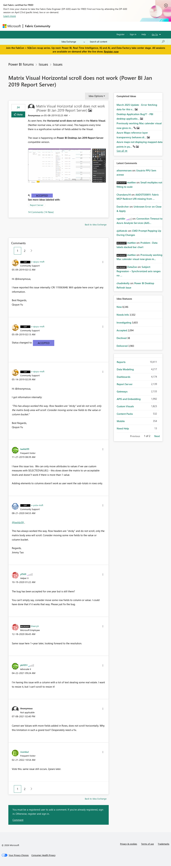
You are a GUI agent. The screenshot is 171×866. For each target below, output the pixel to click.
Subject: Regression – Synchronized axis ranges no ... (138, 271)
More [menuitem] (127, 26)
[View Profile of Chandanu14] (124, 194)
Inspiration (72, 26)
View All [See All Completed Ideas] (122, 151)
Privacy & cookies (128, 843)
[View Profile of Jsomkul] (24, 751)
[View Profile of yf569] (23, 574)
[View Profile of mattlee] (131, 182)
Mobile (121, 421)
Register (121, 34)
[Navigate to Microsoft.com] (12, 26)
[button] (67, 166)
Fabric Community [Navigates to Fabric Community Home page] (37, 26)
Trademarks (163, 843)
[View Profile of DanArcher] (123, 206)
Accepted (42, 195)
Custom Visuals (125, 406)
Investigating (124, 322)
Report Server (36, 205)
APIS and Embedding (129, 399)
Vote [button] (19, 114)
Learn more (9, 16)
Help (143, 34)
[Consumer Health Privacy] (43, 855)
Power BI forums (21, 64)
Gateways (122, 391)
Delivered (122, 345)
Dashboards (123, 376)
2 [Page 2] (25, 251)
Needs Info (123, 314)
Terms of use (147, 843)
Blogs (116, 26)
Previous (135, 436)
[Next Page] (30, 251)
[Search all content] (127, 41)
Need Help (123, 428)
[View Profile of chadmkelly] (123, 283)
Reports (121, 362)
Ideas (86, 26)
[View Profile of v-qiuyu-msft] (37, 261)
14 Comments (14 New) (41, 212)
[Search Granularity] (73, 41)
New (119, 306)
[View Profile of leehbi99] (24, 449)
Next (157, 436)
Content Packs (125, 413)
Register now (111, 51)
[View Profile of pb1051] (24, 665)
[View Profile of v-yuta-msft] (37, 505)
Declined (122, 338)
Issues (43, 64)
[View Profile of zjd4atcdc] (122, 230)
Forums (57, 26)
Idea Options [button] (96, 96)
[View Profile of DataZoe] (132, 267)
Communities (101, 26)
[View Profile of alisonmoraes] (124, 170)
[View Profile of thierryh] (35, 626)
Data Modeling (125, 369)
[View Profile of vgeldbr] (121, 218)
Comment (18, 820)
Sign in (133, 34)
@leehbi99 (18, 522)
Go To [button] (155, 34)
